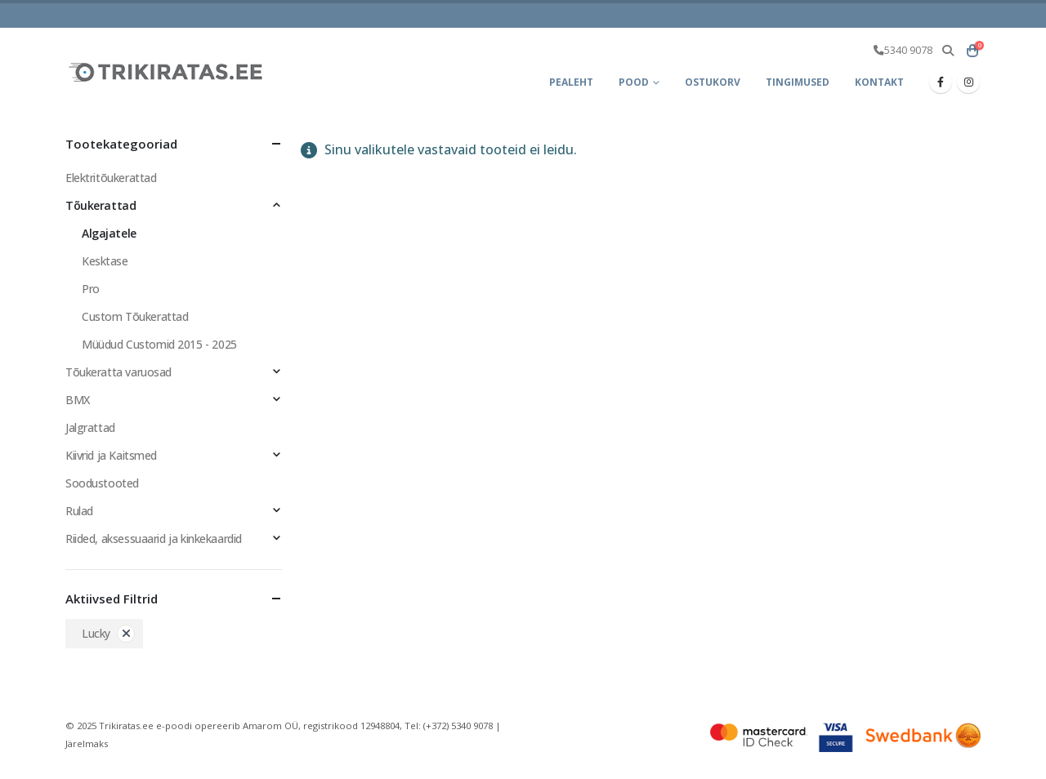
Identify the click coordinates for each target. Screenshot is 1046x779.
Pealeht (571, 82)
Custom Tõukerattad (135, 316)
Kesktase (105, 261)
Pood (634, 82)
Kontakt (879, 82)
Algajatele (109, 233)
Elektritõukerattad (110, 177)
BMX (77, 399)
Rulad (79, 511)
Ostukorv (712, 82)
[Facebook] (940, 81)
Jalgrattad (90, 427)
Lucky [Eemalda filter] (96, 633)
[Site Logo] (167, 72)
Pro (91, 288)
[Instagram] (968, 81)
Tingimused (797, 82)
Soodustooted (102, 483)
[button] (947, 51)
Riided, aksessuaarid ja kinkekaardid (153, 538)
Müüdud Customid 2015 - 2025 (159, 344)
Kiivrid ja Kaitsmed (111, 455)
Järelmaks (86, 743)
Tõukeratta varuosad (118, 372)
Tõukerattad (100, 205)
